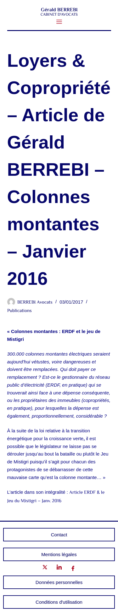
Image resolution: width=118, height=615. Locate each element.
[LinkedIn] (59, 568)
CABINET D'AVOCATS (59, 15)
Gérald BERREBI (59, 10)
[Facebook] (73, 568)
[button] (59, 22)
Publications (19, 311)
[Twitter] (45, 568)
